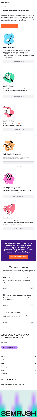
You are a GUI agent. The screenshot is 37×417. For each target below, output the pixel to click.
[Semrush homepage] (5, 2)
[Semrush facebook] (12, 379)
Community (4, 366)
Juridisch (3, 370)
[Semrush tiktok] (7, 379)
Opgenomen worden (18, 196)
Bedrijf (2, 360)
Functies (4, 6)
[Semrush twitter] (15, 379)
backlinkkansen (19, 123)
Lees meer (18, 65)
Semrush (3, 353)
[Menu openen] (35, 2)
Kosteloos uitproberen (9, 26)
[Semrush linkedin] (1, 379)
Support (3, 363)
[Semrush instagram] (4, 379)
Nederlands (4, 373)
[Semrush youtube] (10, 379)
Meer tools (3, 356)
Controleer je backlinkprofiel (18, 256)
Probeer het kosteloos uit (9, 347)
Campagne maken (18, 228)
